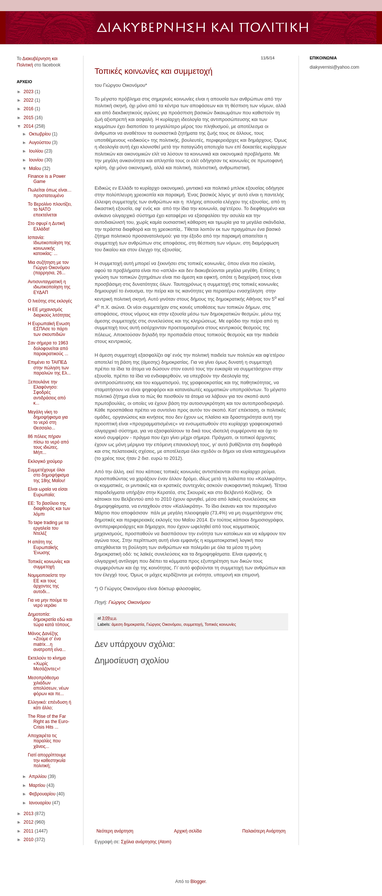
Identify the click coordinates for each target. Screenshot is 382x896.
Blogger (197, 881)
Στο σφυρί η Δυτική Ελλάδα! (46, 226)
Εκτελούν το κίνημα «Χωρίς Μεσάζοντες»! (47, 663)
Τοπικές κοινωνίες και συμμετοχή (154, 71)
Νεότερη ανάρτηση (114, 831)
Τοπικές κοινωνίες (220, 624)
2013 (29, 813)
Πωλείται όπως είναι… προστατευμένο (50, 192)
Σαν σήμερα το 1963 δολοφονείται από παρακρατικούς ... (48, 348)
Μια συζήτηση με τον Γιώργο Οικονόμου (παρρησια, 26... (49, 268)
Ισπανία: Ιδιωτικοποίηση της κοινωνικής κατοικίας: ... (49, 245)
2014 (29, 126)
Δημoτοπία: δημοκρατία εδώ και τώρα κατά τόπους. (50, 620)
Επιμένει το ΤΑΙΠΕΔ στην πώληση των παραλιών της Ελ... (49, 368)
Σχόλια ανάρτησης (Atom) (146, 841)
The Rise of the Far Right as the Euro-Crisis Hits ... (48, 722)
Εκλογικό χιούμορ (45, 461)
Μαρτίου (38, 785)
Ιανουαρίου (40, 802)
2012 (29, 822)
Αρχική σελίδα (188, 831)
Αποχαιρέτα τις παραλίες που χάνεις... (44, 741)
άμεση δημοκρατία (128, 624)
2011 (29, 831)
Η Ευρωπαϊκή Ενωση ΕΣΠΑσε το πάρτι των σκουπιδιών (49, 329)
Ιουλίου (37, 151)
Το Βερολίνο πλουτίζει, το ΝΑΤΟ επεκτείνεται (50, 210)
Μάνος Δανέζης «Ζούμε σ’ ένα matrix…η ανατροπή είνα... (47, 641)
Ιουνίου (37, 160)
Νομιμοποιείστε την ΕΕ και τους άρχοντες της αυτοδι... (47, 583)
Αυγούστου (40, 142)
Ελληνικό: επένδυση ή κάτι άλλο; (49, 705)
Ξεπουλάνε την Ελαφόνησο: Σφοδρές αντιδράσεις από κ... (47, 392)
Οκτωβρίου (40, 134)
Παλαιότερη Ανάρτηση (264, 831)
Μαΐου (35, 168)
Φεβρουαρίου (43, 794)
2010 (29, 839)
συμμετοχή (192, 624)
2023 (29, 91)
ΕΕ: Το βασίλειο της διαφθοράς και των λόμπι (49, 509)
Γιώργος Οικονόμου (130, 602)
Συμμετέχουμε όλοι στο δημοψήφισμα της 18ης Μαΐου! (48, 475)
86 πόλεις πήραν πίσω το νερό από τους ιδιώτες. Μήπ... (48, 444)
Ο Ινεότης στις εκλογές (50, 301)
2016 (29, 108)
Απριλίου (38, 776)
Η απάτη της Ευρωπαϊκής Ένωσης (43, 547)
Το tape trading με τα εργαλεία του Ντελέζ (48, 528)
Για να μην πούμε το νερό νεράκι (47, 603)
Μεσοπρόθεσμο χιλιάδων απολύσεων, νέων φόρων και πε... (48, 685)
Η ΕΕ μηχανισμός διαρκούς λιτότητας (49, 312)
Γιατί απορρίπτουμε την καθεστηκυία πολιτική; (47, 760)
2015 (29, 117)
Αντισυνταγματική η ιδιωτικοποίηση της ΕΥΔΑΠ (49, 287)
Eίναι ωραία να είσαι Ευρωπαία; (47, 492)
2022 (29, 100)
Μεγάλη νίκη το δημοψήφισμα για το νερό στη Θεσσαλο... (48, 420)
